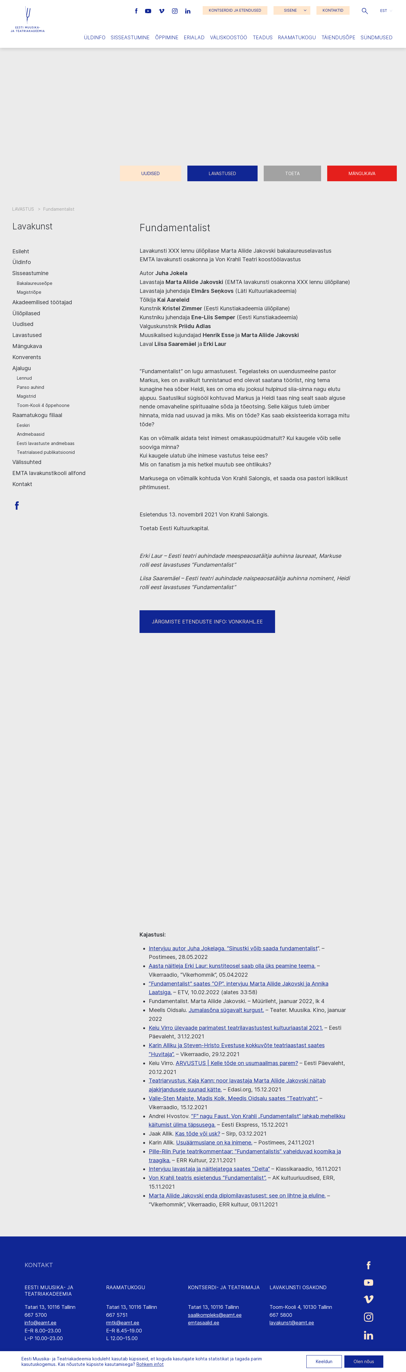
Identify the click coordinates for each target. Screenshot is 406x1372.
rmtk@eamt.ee (122, 1323)
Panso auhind (30, 387)
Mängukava (362, 173)
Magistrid (26, 396)
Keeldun (324, 1361)
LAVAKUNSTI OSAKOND (298, 1287)
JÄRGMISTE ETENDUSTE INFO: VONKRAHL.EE (207, 622)
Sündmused (377, 37)
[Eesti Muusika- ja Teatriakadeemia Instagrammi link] (175, 10)
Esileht (20, 251)
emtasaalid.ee (203, 1323)
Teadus (263, 37)
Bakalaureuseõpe (34, 283)
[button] (365, 10)
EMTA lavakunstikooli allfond (49, 473)
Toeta (292, 173)
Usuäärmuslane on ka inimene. (214, 1142)
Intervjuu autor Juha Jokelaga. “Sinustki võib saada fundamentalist (233, 948)
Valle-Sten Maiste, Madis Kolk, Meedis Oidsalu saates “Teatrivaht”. (233, 1098)
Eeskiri (23, 425)
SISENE (290, 10)
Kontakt (22, 484)
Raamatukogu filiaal (37, 415)
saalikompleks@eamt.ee (215, 1315)
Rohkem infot (150, 1364)
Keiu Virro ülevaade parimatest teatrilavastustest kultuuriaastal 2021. (236, 1028)
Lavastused (222, 173)
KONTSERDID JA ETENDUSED (235, 10)
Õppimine (166, 37)
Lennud (24, 378)
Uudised (150, 173)
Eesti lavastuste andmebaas (46, 443)
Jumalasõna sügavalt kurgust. (226, 1010)
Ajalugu (21, 368)
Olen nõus (364, 1361)
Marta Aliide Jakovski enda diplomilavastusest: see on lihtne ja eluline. (237, 1195)
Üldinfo (94, 37)
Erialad (194, 37)
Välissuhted (26, 462)
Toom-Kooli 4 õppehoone (43, 405)
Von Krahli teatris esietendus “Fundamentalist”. (207, 1178)
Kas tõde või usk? (197, 1133)
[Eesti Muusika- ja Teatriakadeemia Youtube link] (149, 10)
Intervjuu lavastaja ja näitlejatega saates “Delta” (209, 1169)
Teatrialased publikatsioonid (46, 452)
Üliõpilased (26, 313)
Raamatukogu (297, 37)
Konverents (26, 357)
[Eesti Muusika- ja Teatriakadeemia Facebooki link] (137, 10)
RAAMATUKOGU (125, 1287)
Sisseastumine (130, 37)
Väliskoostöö (228, 37)
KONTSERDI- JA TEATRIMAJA (224, 1287)
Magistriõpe (29, 292)
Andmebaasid (30, 434)
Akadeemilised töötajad (42, 302)
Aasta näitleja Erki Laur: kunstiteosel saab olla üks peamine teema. (232, 966)
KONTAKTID (333, 10)
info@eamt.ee (40, 1323)
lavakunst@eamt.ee (292, 1323)
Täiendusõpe (338, 37)
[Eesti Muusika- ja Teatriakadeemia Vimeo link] (162, 10)
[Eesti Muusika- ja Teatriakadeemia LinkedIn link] (187, 10)
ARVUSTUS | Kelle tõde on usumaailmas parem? (237, 1063)
